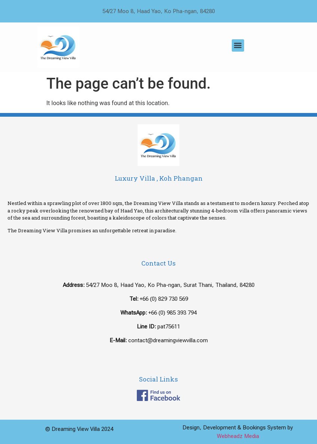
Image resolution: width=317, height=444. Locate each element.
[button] (238, 45)
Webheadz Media (238, 436)
